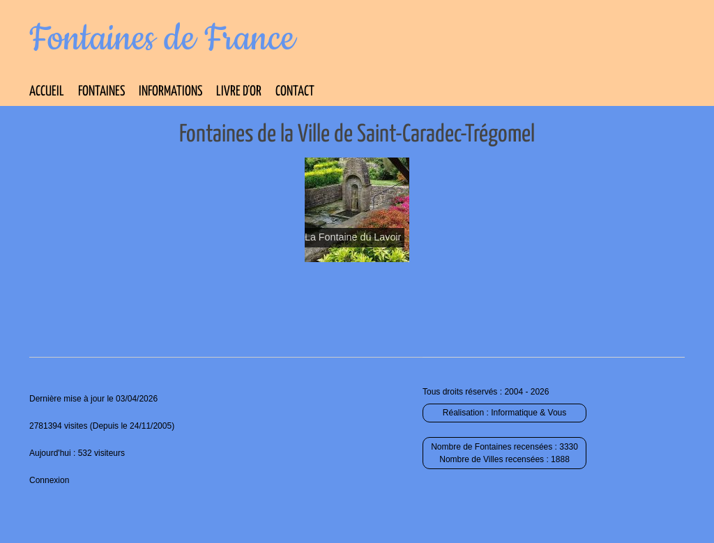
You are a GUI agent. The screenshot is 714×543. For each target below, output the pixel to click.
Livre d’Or (238, 91)
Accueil (46, 91)
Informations (170, 91)
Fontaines (101, 91)
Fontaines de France (162, 39)
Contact (294, 91)
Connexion (49, 480)
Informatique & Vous (528, 413)
